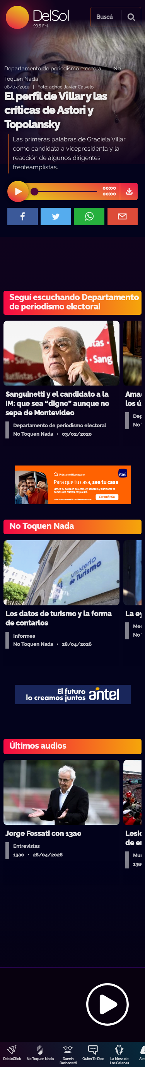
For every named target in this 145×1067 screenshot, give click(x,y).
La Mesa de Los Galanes (119, 1061)
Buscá (104, 17)
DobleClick (12, 1059)
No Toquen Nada (40, 1059)
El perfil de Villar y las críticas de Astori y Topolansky (55, 110)
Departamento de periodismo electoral (53, 68)
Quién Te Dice (93, 1059)
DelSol (50, 15)
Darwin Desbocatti (68, 1061)
